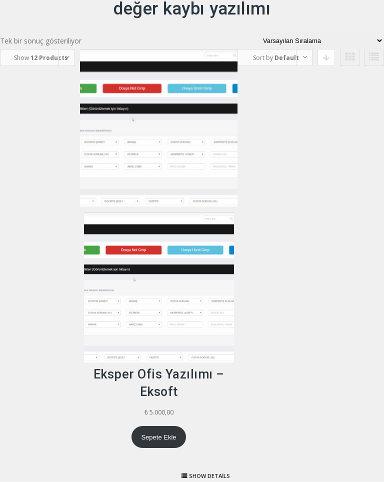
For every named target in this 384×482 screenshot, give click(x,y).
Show (41, 58)
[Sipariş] (320, 40)
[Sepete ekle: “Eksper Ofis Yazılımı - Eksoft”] (159, 437)
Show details (209, 476)
